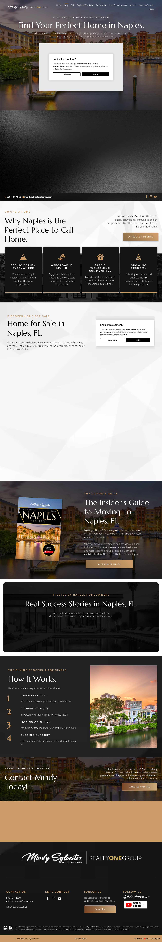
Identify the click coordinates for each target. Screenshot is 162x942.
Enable (95, 74)
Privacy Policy (81, 938)
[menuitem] (59, 5)
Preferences (67, 74)
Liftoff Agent (154, 938)
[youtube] (155, 197)
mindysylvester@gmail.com (38, 197)
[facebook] (146, 197)
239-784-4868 (14, 197)
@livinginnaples (136, 896)
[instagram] (151, 197)
